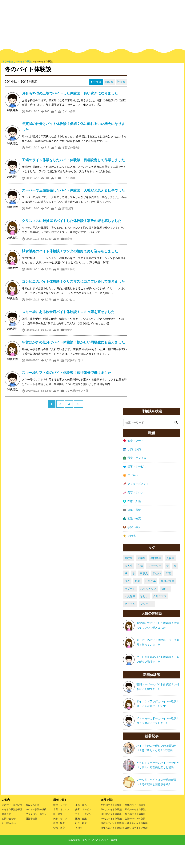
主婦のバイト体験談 (135, 818)
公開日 (97, 81)
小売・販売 (132, 449)
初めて (165, 588)
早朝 (168, 573)
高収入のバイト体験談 (112, 827)
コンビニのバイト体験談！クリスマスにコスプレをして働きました (73, 281)
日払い (157, 573)
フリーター (154, 565)
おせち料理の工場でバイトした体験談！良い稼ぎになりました (70, 93)
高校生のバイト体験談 (112, 823)
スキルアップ (148, 588)
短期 (137, 581)
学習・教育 (132, 527)
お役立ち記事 (32, 805)
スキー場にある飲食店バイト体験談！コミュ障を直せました (68, 312)
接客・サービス (134, 466)
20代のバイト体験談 (135, 809)
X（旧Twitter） (9, 823)
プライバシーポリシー (37, 814)
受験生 (170, 558)
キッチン (130, 603)
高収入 (144, 573)
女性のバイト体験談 (135, 805)
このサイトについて (12, 805)
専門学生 (156, 558)
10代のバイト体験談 (111, 809)
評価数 (121, 81)
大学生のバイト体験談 (136, 823)
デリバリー (147, 603)
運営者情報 (31, 818)
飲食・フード (133, 440)
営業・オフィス (134, 458)
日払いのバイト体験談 (136, 827)
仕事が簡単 (167, 581)
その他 (129, 535)
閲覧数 (109, 81)
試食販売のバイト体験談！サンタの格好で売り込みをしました (70, 251)
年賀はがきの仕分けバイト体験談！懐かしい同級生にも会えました (73, 342)
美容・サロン (133, 492)
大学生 (142, 558)
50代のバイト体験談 (111, 818)
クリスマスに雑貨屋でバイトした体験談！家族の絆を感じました (71, 221)
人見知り (130, 596)
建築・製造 (132, 510)
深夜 (127, 581)
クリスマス (160, 596)
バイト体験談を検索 (12, 809)
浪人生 (129, 565)
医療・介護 (132, 501)
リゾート (130, 588)
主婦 (140, 565)
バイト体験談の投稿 (36, 809)
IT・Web (130, 475)
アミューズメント (136, 484)
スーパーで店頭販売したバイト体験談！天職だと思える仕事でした (73, 190)
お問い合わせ (9, 818)
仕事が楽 (150, 581)
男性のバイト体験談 (111, 805)
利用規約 (6, 814)
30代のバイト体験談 (111, 814)
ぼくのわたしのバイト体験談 (102, 840)
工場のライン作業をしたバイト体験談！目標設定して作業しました (73, 160)
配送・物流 (132, 518)
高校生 (129, 558)
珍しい (144, 596)
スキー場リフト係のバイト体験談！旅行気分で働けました (66, 373)
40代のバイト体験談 (135, 814)
